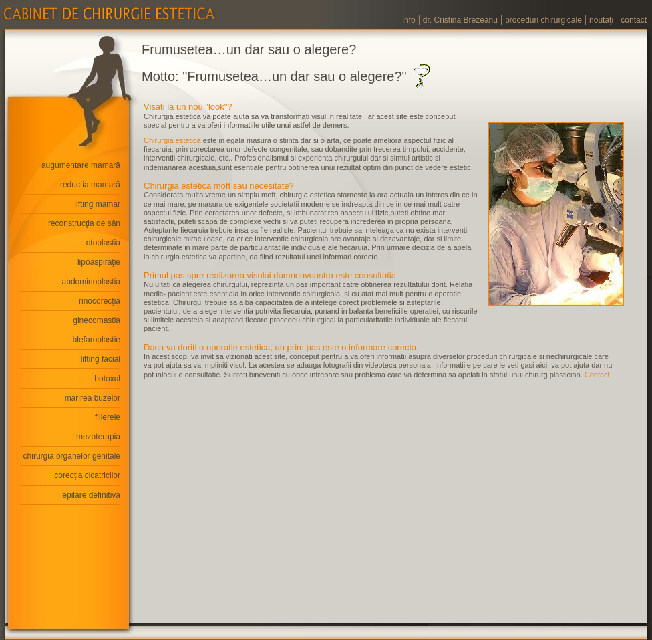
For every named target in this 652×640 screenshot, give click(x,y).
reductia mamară (90, 184)
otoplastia (103, 242)
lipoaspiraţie (98, 262)
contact (634, 20)
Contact (597, 374)
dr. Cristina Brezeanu (460, 20)
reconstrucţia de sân (84, 223)
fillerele (107, 417)
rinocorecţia (99, 301)
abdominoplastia (91, 281)
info (408, 20)
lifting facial (100, 359)
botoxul (107, 378)
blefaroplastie (96, 339)
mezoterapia (98, 436)
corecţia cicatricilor (87, 475)
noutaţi (601, 20)
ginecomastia (96, 320)
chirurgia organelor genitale (71, 456)
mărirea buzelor (92, 398)
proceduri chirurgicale (543, 20)
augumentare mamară (80, 165)
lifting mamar (97, 204)
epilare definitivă (91, 495)
